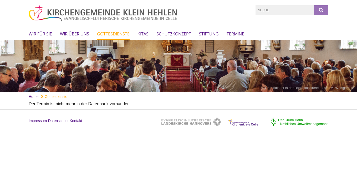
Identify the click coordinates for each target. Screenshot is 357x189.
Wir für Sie (40, 34)
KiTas (143, 34)
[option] (178, 66)
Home (33, 96)
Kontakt (76, 121)
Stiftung (209, 34)
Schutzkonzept (173, 34)
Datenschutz (58, 121)
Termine (235, 34)
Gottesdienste (113, 34)
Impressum (38, 121)
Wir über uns (74, 34)
